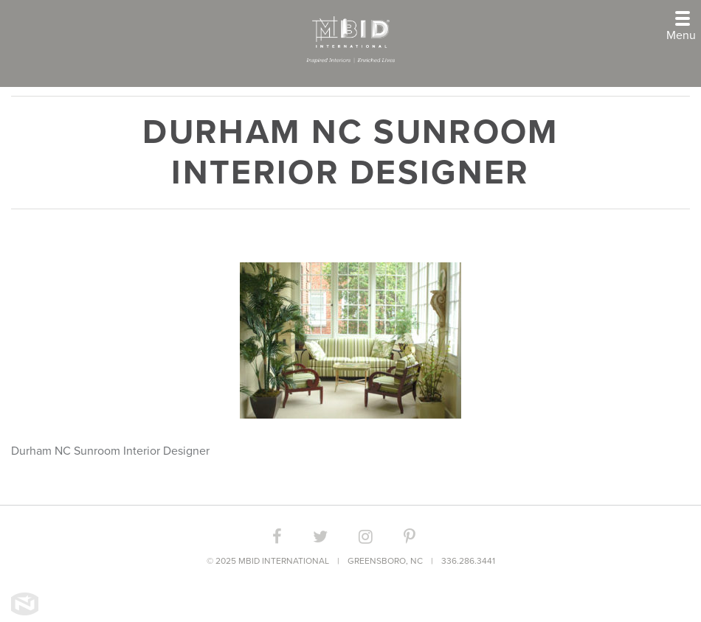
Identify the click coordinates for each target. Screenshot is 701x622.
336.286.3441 (468, 561)
